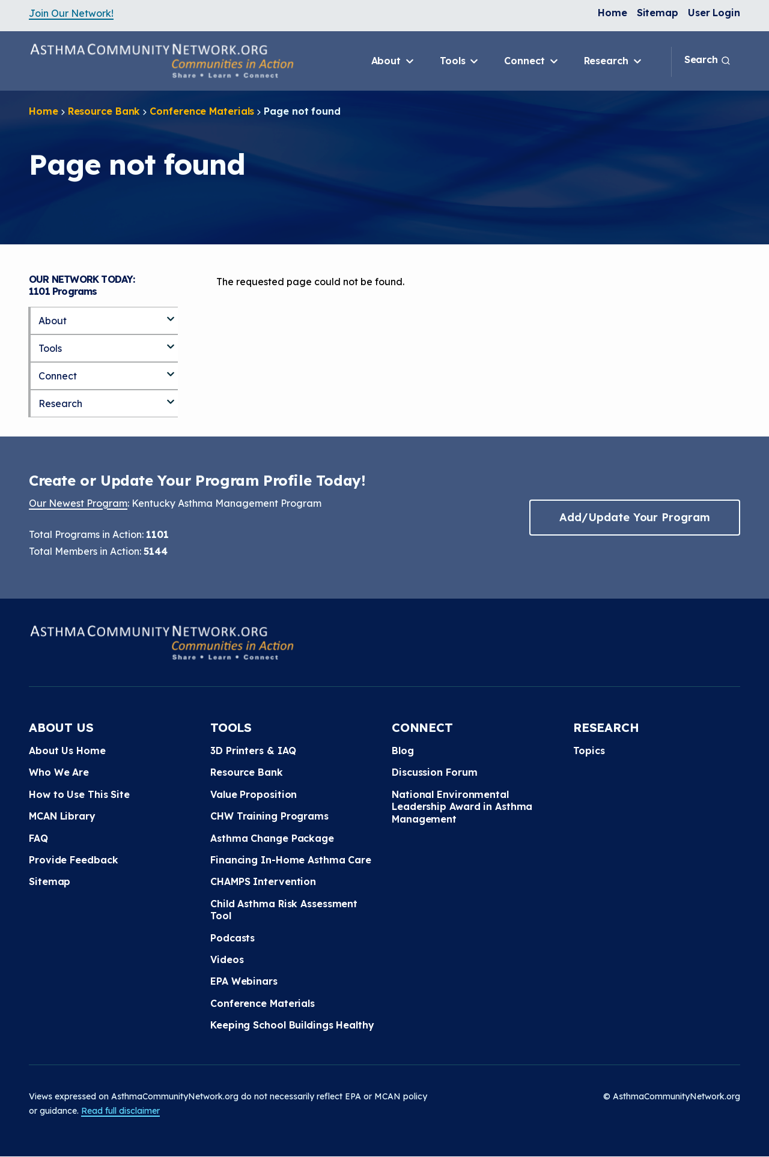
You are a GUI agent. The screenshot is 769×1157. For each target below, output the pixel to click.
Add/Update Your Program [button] (634, 517)
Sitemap (657, 13)
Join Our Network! (71, 13)
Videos (226, 959)
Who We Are (59, 772)
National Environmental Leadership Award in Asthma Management (462, 806)
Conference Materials (202, 111)
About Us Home (67, 751)
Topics (588, 751)
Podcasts (232, 938)
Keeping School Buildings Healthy (292, 1025)
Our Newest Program (78, 503)
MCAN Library (62, 816)
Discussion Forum (434, 772)
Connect (531, 61)
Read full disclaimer (120, 1110)
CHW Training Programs (269, 816)
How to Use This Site (79, 794)
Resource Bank (104, 111)
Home (612, 13)
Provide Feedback (73, 860)
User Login (714, 13)
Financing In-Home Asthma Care (290, 860)
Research (613, 61)
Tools (460, 61)
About (393, 61)
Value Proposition (253, 794)
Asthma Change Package (272, 838)
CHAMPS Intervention (263, 881)
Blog (403, 751)
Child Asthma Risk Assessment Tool (283, 910)
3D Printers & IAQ (253, 751)
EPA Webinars (244, 981)
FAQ (38, 838)
